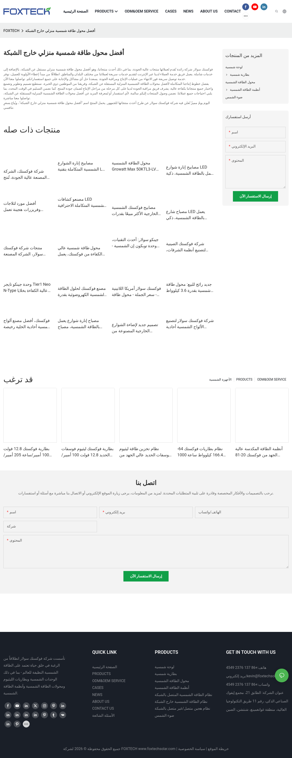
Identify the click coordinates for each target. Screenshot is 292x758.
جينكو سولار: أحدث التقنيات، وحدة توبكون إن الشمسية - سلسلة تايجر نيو (135, 243)
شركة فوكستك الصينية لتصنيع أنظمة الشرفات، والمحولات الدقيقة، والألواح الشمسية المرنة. (188, 247)
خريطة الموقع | (217, 749)
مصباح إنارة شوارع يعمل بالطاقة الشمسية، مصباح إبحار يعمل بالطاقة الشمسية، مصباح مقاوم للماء (82, 324)
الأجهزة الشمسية (220, 379)
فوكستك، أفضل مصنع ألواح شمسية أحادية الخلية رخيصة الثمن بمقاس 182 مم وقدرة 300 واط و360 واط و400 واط (27, 324)
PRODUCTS (244, 379)
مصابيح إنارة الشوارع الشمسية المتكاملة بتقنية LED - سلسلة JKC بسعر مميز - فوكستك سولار (82, 166)
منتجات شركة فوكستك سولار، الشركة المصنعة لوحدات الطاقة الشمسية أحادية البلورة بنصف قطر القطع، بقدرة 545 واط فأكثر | (28, 251)
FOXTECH (11, 31)
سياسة (200, 749)
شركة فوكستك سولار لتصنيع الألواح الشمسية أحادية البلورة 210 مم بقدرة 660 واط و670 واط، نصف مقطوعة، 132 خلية (190, 324)
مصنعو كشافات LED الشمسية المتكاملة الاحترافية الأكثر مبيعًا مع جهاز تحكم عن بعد (82, 202)
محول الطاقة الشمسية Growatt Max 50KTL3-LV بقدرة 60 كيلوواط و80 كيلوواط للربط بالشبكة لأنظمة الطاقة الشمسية (134, 166)
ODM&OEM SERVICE (271, 379)
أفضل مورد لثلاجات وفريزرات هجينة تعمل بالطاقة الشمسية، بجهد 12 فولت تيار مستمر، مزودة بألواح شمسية (25, 207)
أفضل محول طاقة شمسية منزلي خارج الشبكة (60, 31)
